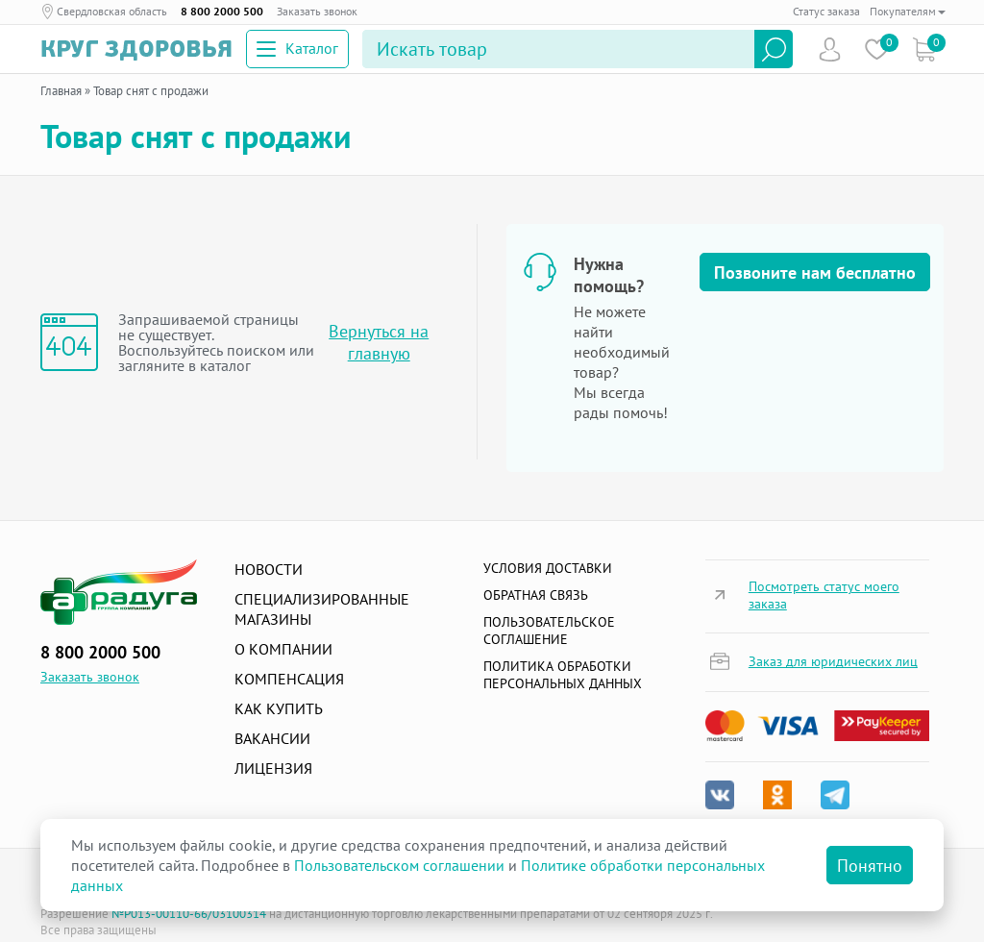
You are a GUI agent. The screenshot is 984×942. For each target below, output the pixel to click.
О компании (283, 648)
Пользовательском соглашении (399, 865)
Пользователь (830, 49)
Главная (61, 91)
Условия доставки (547, 568)
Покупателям (908, 11)
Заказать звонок (317, 11)
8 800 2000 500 (222, 11)
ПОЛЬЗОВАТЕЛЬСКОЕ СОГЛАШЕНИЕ (549, 630)
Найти (773, 49)
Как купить (278, 708)
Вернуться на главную (379, 342)
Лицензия (273, 768)
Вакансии (272, 738)
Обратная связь (535, 595)
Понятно (869, 866)
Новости (268, 569)
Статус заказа (826, 11)
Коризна (924, 49)
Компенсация (289, 678)
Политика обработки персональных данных (562, 674)
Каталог (297, 48)
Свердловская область (112, 11)
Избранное (877, 49)
